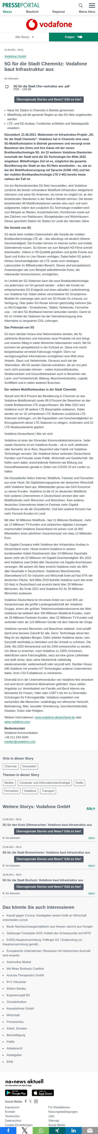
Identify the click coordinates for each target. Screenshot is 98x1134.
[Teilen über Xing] (57, 1130)
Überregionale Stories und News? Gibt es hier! (49, 99)
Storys (7, 11)
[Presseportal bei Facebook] (25, 1101)
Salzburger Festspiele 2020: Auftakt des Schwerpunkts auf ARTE (49, 933)
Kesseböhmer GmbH (20, 1008)
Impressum (12, 1107)
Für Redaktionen (59, 1107)
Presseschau (15, 1021)
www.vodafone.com (17, 721)
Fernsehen (11, 790)
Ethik (10, 1061)
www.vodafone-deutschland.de (55, 717)
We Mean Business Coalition (25, 968)
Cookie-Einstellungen (19, 1125)
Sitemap (53, 1120)
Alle (90, 808)
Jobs (51, 1116)
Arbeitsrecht (14, 1048)
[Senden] (90, 1130)
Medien (9, 782)
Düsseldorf (29, 766)
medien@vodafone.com (19, 741)
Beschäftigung (16, 1035)
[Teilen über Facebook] (8, 1130)
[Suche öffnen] (81, 5)
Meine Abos (87, 11)
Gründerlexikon (17, 1001)
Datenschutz (13, 1120)
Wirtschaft (13, 1015)
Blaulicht (32, 11)
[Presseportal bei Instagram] (35, 1101)
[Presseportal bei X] (29, 1101)
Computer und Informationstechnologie (44, 782)
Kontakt (10, 1111)
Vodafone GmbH (15, 56)
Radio (79, 782)
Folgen (73, 37)
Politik (10, 1041)
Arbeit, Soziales (17, 1028)
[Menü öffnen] (92, 5)
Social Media (56, 1125)
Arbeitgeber (14, 1055)
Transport (48, 790)
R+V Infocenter (16, 982)
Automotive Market (19, 962)
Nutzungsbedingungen (63, 1111)
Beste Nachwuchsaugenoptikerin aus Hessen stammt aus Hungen (50, 926)
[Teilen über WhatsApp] (41, 1130)
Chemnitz (10, 766)
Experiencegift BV (18, 995)
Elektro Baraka (16, 988)
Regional (58, 11)
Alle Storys (24, 37)
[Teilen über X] (24, 1130)
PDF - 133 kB (42, 88)
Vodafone (30, 790)
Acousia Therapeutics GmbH (25, 975)
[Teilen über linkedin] (73, 1130)
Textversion (12, 1116)
